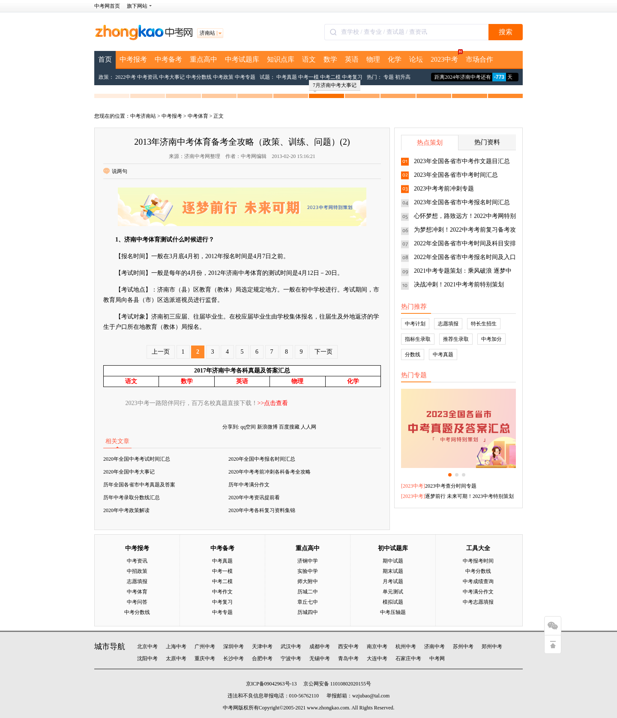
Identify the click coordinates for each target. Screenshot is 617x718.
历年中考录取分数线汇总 (131, 498)
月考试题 (393, 581)
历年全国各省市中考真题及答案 (139, 485)
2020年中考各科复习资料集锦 (261, 510)
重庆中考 (205, 658)
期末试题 (393, 571)
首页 (105, 59)
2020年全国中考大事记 (129, 472)
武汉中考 (291, 646)
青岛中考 (348, 658)
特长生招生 (484, 324)
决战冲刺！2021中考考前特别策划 (459, 284)
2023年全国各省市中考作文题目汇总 (462, 161)
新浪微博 (267, 427)
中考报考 (133, 59)
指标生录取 (418, 339)
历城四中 (307, 612)
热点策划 (430, 142)
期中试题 (393, 561)
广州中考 (205, 646)
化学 (394, 59)
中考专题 (245, 77)
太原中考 (176, 658)
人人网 (308, 427)
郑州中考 (492, 646)
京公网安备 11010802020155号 (337, 684)
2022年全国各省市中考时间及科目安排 (465, 243)
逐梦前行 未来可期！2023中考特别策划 (469, 496)
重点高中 (203, 59)
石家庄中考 (408, 658)
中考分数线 (199, 77)
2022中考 (125, 77)
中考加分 (491, 339)
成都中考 (319, 646)
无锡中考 (319, 658)
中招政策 (137, 571)
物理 (373, 59)
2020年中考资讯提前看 (254, 498)
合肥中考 (262, 658)
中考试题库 (242, 59)
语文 (309, 59)
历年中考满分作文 (249, 485)
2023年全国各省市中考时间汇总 (456, 175)
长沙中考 (233, 658)
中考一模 (308, 77)
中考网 (437, 658)
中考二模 (330, 77)
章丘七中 (307, 602)
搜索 (505, 32)
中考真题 (286, 77)
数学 (330, 59)
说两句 (115, 171)
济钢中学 (307, 561)
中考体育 (198, 116)
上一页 (161, 352)
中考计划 (415, 324)
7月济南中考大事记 (334, 86)
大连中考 (377, 658)
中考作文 (222, 592)
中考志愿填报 (478, 602)
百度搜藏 (289, 427)
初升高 (402, 77)
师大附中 (307, 581)
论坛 (416, 59)
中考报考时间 (478, 561)
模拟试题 (393, 602)
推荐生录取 (456, 339)
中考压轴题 (393, 612)
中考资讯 (147, 77)
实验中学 (307, 571)
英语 (352, 59)
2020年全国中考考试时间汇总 (136, 459)
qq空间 (248, 427)
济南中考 (434, 646)
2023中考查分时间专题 (450, 486)
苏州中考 (463, 646)
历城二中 (307, 592)
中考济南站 (143, 116)
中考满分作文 (478, 592)
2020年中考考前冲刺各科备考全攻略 (269, 472)
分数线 (412, 355)
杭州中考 (405, 646)
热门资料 (487, 142)
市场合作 (479, 59)
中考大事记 (172, 77)
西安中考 (348, 646)
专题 (388, 77)
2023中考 (446, 57)
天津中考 (262, 646)
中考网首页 (107, 6)
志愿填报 (448, 324)
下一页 (323, 352)
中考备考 (168, 59)
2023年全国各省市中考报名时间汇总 (462, 202)
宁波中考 (291, 658)
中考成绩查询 (478, 581)
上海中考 (176, 646)
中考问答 (137, 602)
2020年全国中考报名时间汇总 (261, 459)
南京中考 (377, 646)
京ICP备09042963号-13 (271, 684)
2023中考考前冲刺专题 (444, 188)
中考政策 (223, 77)
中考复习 (352, 77)
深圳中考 (233, 646)
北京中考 (147, 646)
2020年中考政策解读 (126, 510)
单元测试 (393, 592)
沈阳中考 (147, 658)
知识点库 (280, 59)
